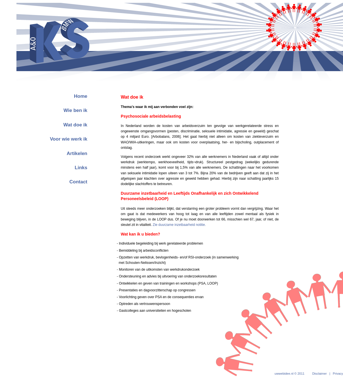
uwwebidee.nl (284, 373)
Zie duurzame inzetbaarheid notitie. (179, 225)
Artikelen (77, 153)
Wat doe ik (75, 125)
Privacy (338, 373)
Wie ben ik (75, 110)
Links (81, 167)
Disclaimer (319, 373)
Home (80, 96)
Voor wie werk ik (68, 139)
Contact (78, 181)
